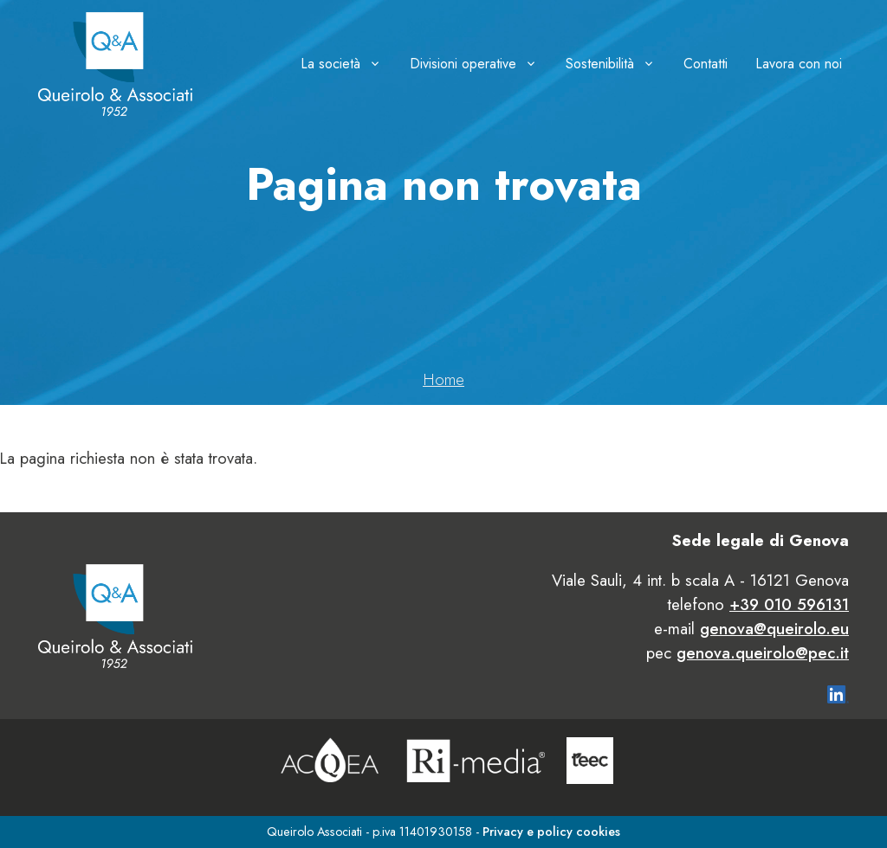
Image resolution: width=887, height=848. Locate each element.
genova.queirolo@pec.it (763, 653)
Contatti (705, 64)
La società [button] (330, 64)
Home (443, 379)
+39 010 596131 (789, 604)
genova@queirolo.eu (774, 628)
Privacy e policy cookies (551, 831)
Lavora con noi (798, 64)
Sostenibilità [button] (600, 64)
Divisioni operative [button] (463, 64)
